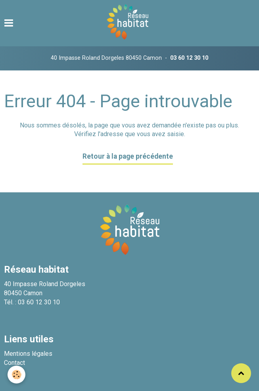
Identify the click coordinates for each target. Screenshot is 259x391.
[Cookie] (17, 374)
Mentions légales (28, 353)
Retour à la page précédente (127, 156)
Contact (14, 362)
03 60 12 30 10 (189, 58)
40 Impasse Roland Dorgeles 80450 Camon (106, 58)
